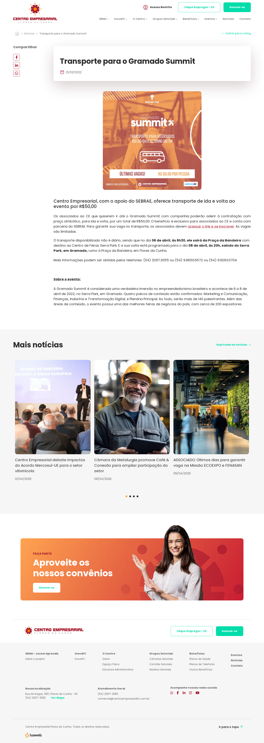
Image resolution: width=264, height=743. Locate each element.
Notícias (228, 19)
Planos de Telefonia (201, 664)
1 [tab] (126, 496)
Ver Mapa (57, 698)
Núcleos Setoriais (160, 669)
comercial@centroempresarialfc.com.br (124, 698)
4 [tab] (137, 496)
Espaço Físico (111, 664)
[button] (106, 19)
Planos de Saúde (199, 659)
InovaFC (80, 659)
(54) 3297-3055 (35, 698)
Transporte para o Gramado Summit (63, 33)
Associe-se (237, 7)
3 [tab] (134, 496)
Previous (10, 428)
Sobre (106, 659)
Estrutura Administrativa (117, 669)
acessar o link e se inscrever (211, 226)
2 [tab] (130, 496)
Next (253, 428)
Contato (245, 19)
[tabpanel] (53, 420)
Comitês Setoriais (160, 664)
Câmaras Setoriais (161, 659)
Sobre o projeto (35, 659)
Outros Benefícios (200, 669)
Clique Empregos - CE (199, 7)
